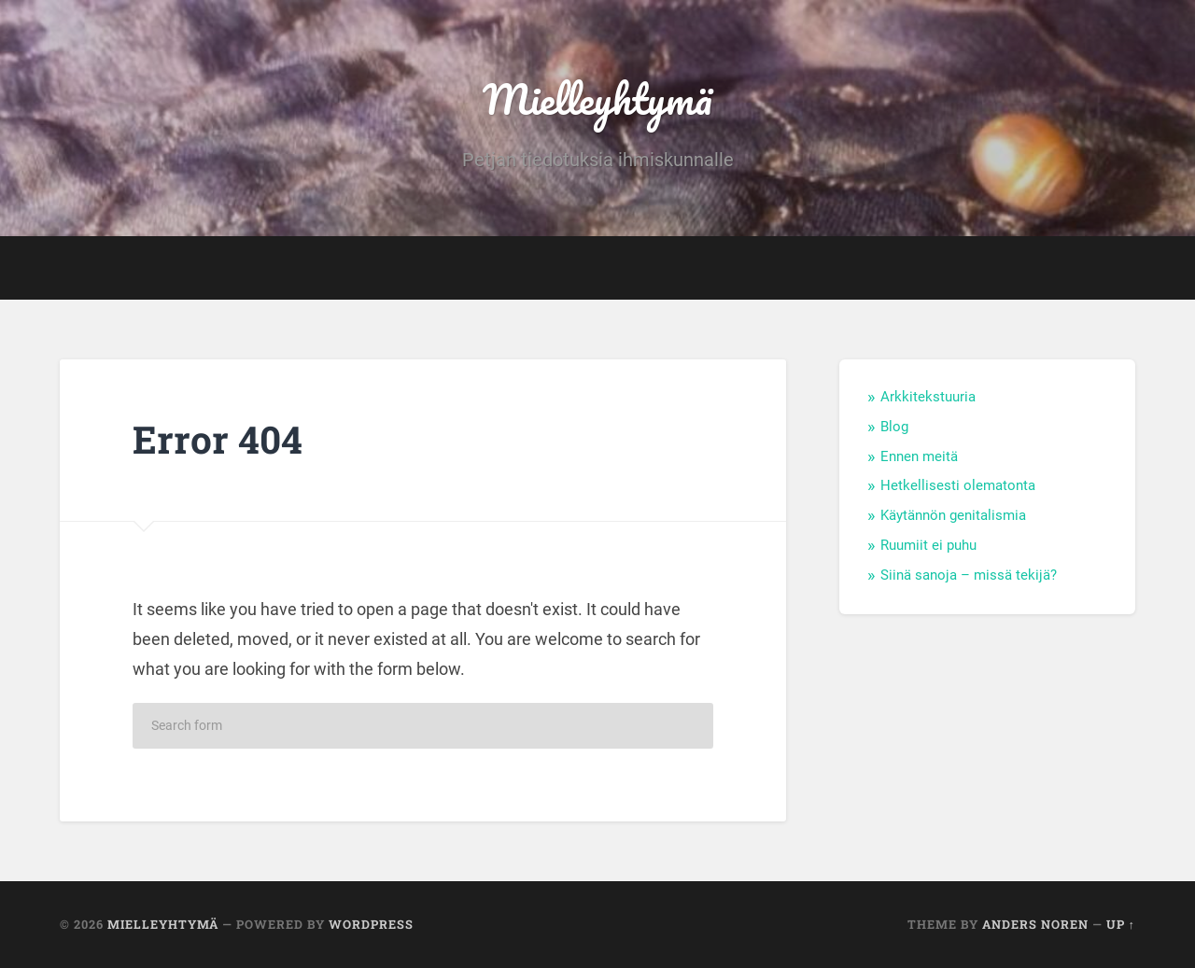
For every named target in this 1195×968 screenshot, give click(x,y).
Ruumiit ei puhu (928, 545)
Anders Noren (1035, 924)
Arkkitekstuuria (928, 396)
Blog (894, 426)
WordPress (371, 924)
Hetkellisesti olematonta (957, 485)
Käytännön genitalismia (953, 515)
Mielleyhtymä (597, 98)
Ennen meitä (919, 456)
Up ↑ (1120, 924)
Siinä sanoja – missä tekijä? (968, 575)
